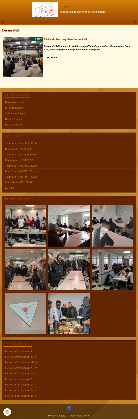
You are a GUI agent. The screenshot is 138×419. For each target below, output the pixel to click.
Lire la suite (51, 57)
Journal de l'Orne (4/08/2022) (21, 143)
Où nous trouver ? (14, 108)
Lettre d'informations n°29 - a (20, 357)
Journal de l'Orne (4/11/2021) (21, 176)
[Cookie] (7, 412)
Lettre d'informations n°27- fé (21, 362)
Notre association (14, 102)
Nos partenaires (13, 124)
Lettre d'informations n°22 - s (20, 390)
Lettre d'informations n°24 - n (20, 384)
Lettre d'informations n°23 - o (20, 395)
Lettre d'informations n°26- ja (20, 373)
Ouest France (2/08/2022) (19, 160)
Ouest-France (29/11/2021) (20, 171)
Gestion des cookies (79, 415)
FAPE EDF (10, 188)
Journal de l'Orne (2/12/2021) (21, 165)
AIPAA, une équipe (15, 113)
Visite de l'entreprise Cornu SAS (65, 39)
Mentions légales (57, 415)
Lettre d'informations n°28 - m (21, 368)
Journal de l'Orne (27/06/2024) (21, 154)
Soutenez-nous (13, 119)
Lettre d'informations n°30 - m (21, 351)
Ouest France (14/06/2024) (19, 149)
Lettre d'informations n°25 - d (20, 379)
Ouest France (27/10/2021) (19, 182)
